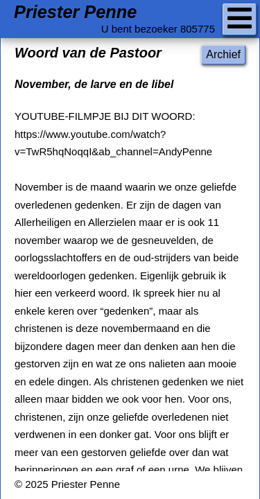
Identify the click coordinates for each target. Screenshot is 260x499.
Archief (223, 54)
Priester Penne (75, 12)
